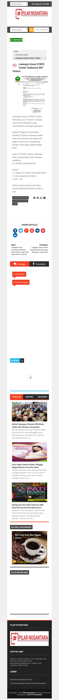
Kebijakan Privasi (25, 680)
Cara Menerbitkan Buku (19, 683)
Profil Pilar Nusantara (37, 683)
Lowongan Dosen (20, 197)
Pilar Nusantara (29, 693)
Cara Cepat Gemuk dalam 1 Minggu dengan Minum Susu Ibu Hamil (27, 466)
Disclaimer (14, 680)
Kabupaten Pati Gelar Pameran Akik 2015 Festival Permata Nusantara (27, 506)
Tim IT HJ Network (34, 695)
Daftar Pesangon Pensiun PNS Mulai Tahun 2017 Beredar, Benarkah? (28, 425)
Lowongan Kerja (21, 55)
